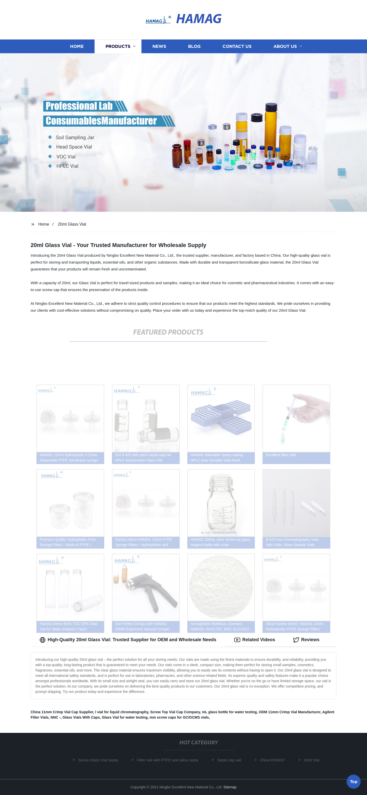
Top (354, 781)
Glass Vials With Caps (81, 717)
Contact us (237, 46)
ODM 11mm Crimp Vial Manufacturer (289, 712)
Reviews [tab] (306, 640)
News (159, 46)
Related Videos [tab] (254, 640)
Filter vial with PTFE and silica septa (169, 760)
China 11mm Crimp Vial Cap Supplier (62, 712)
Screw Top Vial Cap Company (175, 712)
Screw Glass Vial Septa (99, 760)
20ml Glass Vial (72, 224)
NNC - (55, 717)
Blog (194, 46)
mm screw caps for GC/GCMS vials (179, 717)
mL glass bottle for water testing (229, 712)
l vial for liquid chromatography (121, 712)
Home (77, 46)
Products (118, 46)
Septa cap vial (230, 760)
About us (285, 46)
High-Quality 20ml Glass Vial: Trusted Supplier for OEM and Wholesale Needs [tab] (128, 640)
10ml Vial (313, 760)
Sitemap (230, 787)
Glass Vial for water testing (124, 717)
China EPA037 (273, 760)
